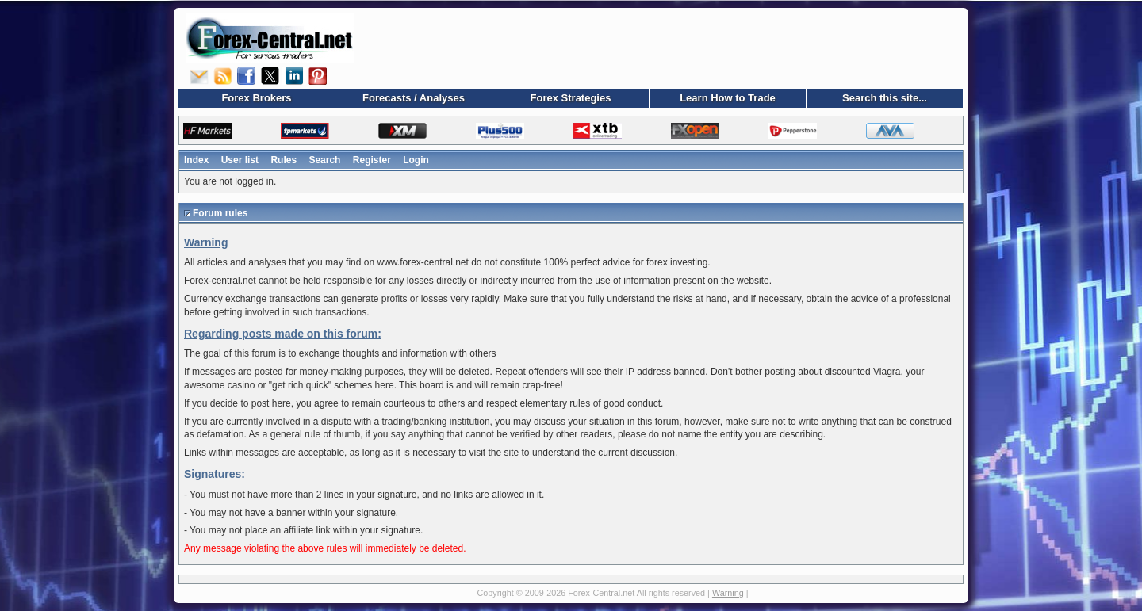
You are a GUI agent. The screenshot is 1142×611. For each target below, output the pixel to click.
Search (324, 160)
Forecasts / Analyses (413, 98)
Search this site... (884, 98)
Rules (283, 160)
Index (196, 160)
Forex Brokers (256, 98)
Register (372, 160)
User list (240, 160)
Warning (728, 593)
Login (416, 160)
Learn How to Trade (728, 98)
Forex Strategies (571, 98)
